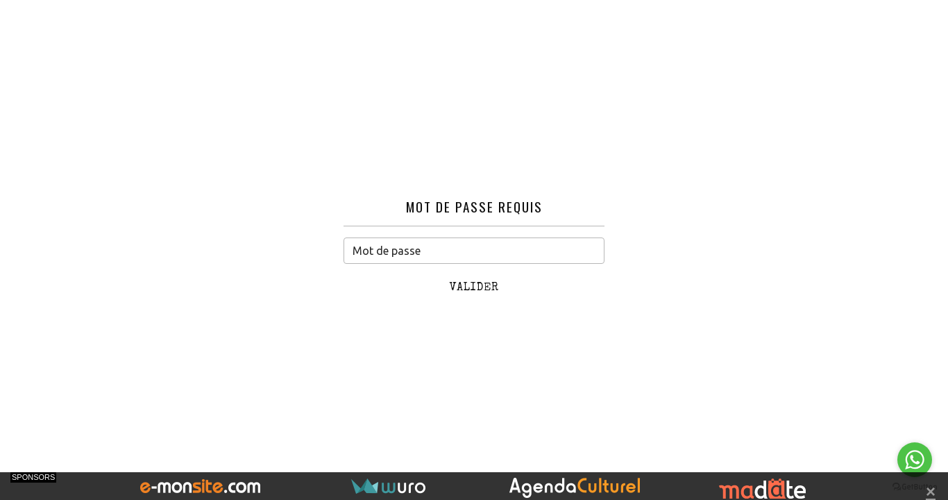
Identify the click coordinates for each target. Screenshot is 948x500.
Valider (474, 288)
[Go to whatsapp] (914, 459)
